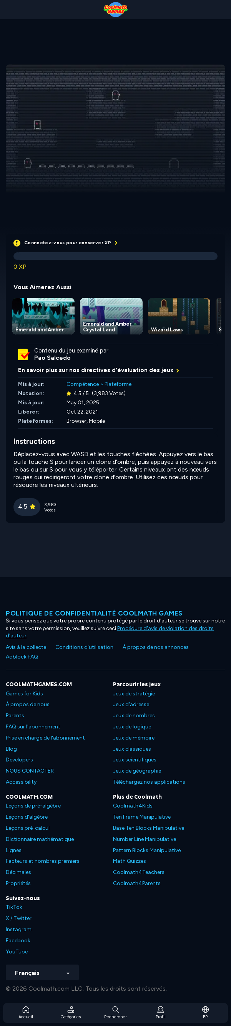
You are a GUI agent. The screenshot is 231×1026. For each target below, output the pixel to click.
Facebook (18, 940)
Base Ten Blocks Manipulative (148, 828)
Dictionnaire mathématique (40, 839)
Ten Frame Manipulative (142, 817)
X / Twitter (19, 918)
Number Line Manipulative (144, 839)
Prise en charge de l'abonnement (45, 738)
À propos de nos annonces (156, 647)
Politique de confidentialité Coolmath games (94, 613)
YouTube (17, 951)
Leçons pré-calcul (28, 828)
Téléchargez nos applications (149, 782)
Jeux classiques (132, 749)
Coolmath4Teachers (139, 872)
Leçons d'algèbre (27, 817)
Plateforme (118, 384)
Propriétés (18, 883)
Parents (15, 715)
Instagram (19, 929)
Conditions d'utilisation (84, 647)
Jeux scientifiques (134, 759)
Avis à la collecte (26, 647)
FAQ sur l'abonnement (33, 726)
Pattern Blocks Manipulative (147, 850)
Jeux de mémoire (134, 738)
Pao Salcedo (52, 357)
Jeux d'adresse (131, 704)
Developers (19, 759)
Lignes (14, 850)
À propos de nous (28, 704)
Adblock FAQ (22, 657)
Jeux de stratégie (134, 693)
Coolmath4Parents (137, 883)
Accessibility (21, 782)
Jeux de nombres (134, 715)
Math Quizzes (129, 861)
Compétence (82, 384)
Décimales (18, 872)
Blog (11, 749)
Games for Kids (24, 693)
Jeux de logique (132, 726)
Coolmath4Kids (133, 806)
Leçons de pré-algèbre (33, 806)
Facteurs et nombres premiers (43, 861)
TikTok (14, 907)
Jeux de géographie (137, 771)
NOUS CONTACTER (30, 771)
